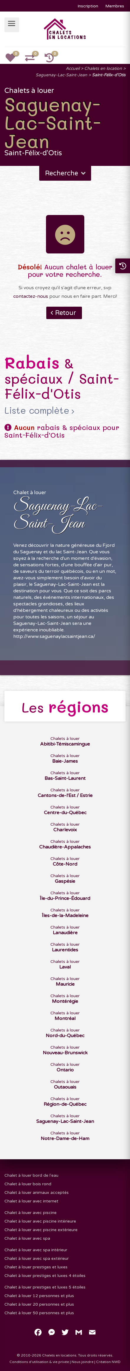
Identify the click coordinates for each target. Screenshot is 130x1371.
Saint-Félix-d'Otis (109, 74)
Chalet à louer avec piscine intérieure (40, 1221)
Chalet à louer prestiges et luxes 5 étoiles (44, 1287)
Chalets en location (103, 68)
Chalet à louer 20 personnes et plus (39, 1304)
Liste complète (36, 410)
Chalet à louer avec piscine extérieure (41, 1229)
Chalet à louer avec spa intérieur (35, 1249)
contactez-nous (30, 296)
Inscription (88, 6)
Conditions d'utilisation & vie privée (39, 1362)
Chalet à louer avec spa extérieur (36, 1258)
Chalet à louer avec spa (27, 1238)
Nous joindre (82, 1362)
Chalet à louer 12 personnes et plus (39, 1295)
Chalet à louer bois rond (27, 1183)
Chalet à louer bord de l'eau (31, 1175)
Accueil (73, 68)
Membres (114, 6)
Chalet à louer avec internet (31, 1201)
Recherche (66, 173)
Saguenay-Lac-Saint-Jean (61, 74)
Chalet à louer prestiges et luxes (36, 1267)
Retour (65, 313)
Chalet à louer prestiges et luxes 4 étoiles (44, 1275)
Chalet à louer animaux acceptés (36, 1192)
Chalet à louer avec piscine (30, 1212)
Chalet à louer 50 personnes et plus (39, 1312)
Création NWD (108, 1362)
